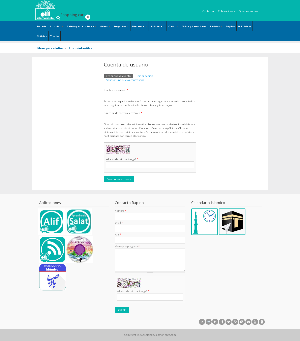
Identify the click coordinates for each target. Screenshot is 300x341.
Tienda (54, 36)
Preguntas (121, 26)
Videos (105, 26)
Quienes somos (248, 11)
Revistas (216, 26)
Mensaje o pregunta (127, 246)
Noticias (42, 36)
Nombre (120, 210)
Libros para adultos (51, 48)
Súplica (230, 26)
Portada (42, 26)
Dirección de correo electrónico (123, 113)
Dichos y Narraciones (193, 26)
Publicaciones (226, 11)
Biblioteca (157, 26)
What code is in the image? (122, 159)
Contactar (208, 11)
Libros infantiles (80, 48)
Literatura (139, 26)
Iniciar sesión (145, 76)
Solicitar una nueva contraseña (125, 80)
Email (119, 222)
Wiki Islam (244, 26)
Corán (173, 26)
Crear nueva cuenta (119, 76)
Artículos (56, 26)
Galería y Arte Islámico (81, 26)
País (118, 234)
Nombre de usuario (116, 90)
